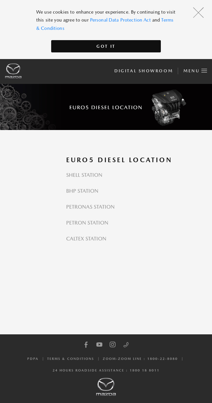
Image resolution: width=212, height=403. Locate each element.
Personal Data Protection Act (120, 20)
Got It (106, 46)
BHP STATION (82, 191)
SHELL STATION (84, 175)
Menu (195, 69)
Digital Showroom (143, 70)
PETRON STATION (87, 223)
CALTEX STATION (86, 238)
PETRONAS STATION (90, 207)
